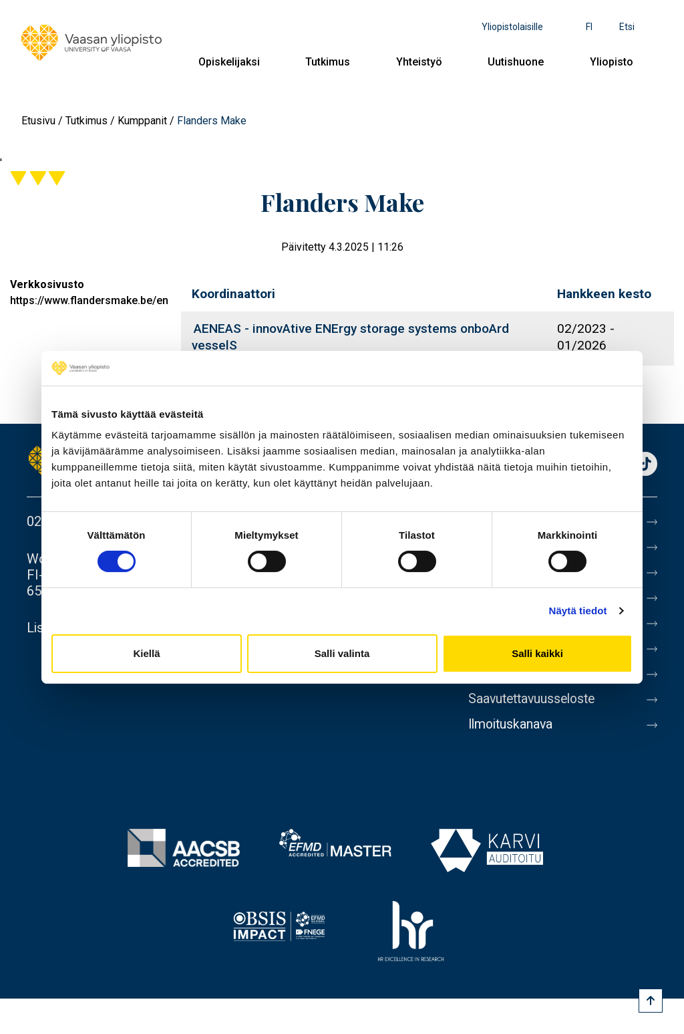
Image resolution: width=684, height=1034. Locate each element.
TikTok (645, 465)
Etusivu (38, 120)
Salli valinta (342, 653)
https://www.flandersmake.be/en (89, 300)
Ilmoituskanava (512, 725)
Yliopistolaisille (512, 26)
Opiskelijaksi (229, 61)
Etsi (627, 26)
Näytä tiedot (578, 610)
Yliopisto (611, 61)
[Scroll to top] (651, 1001)
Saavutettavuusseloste (535, 699)
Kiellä (146, 653)
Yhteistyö (419, 61)
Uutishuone (516, 61)
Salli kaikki (537, 653)
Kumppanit (142, 120)
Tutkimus (327, 61)
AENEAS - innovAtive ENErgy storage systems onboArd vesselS (350, 337)
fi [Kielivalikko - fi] (589, 26)
